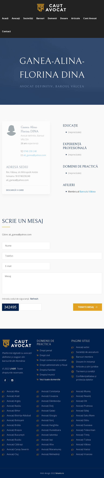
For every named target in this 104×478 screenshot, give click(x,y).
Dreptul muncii (47, 374)
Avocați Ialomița (49, 434)
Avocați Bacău (14, 405)
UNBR (13, 368)
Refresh (34, 298)
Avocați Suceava (84, 425)
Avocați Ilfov (47, 444)
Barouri (40, 18)
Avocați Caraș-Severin (18, 449)
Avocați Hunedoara (51, 430)
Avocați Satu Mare (85, 415)
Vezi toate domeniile (50, 379)
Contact (6, 31)
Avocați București (15, 434)
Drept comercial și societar (53, 360)
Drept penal (46, 350)
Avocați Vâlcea (83, 444)
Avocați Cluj (12, 454)
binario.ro (60, 473)
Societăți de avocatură (87, 352)
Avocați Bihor (13, 410)
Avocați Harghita (49, 425)
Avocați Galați (48, 410)
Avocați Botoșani (15, 420)
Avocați (16, 18)
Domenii (52, 18)
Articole (75, 18)
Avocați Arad (13, 396)
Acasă (5, 18)
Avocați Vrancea (84, 454)
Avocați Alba (13, 391)
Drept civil (45, 355)
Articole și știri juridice (87, 366)
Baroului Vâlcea (87, 191)
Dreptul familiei (47, 369)
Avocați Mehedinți (50, 454)
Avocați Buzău (14, 439)
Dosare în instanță (85, 361)
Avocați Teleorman (85, 430)
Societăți (28, 18)
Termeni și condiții (85, 371)
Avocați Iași (47, 439)
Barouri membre (84, 356)
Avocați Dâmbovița (50, 400)
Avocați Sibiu (82, 420)
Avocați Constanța (50, 391)
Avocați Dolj (47, 405)
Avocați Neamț (83, 396)
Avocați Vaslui (83, 449)
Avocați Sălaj (82, 410)
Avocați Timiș (83, 434)
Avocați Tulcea (83, 439)
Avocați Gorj (47, 420)
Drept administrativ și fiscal (53, 364)
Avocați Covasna (49, 396)
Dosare (64, 18)
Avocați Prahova (84, 405)
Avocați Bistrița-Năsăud (19, 415)
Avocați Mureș (83, 391)
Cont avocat (90, 18)
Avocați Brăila (14, 425)
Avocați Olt (81, 400)
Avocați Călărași (15, 444)
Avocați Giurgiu (49, 415)
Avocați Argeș (14, 400)
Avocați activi (82, 347)
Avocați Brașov (14, 430)
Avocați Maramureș (51, 449)
